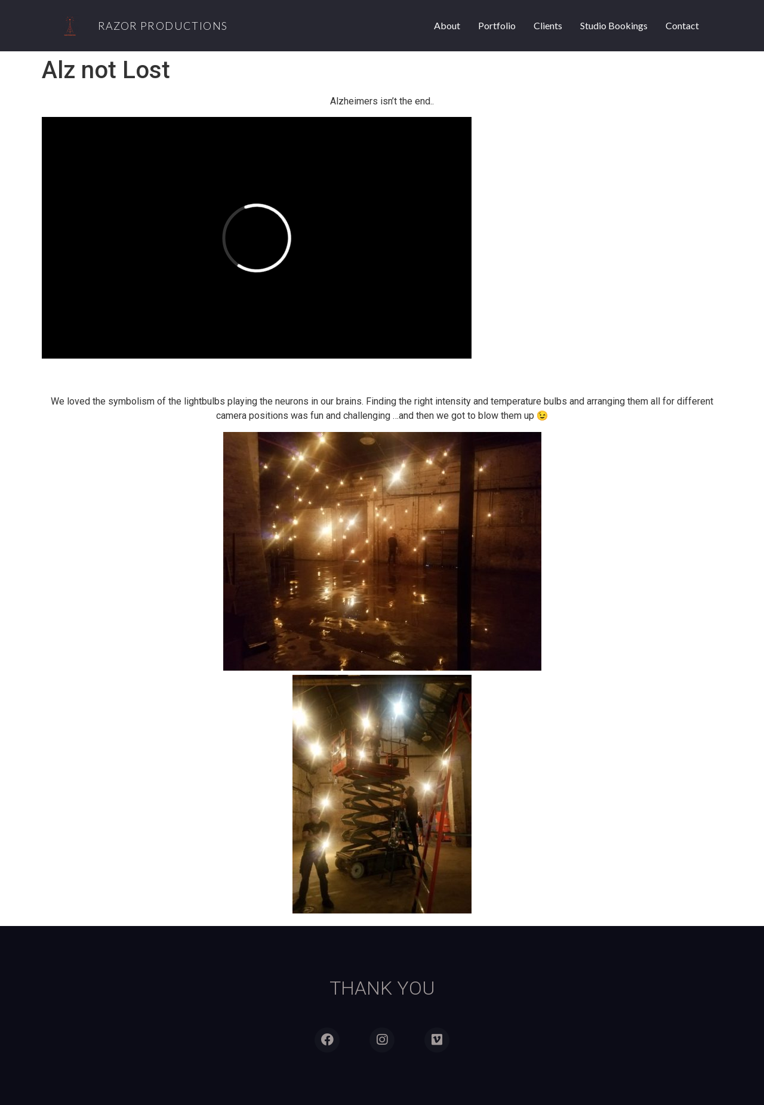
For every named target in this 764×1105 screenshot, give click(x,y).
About (447, 25)
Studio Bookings (614, 25)
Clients (548, 25)
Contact (682, 25)
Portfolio (497, 25)
